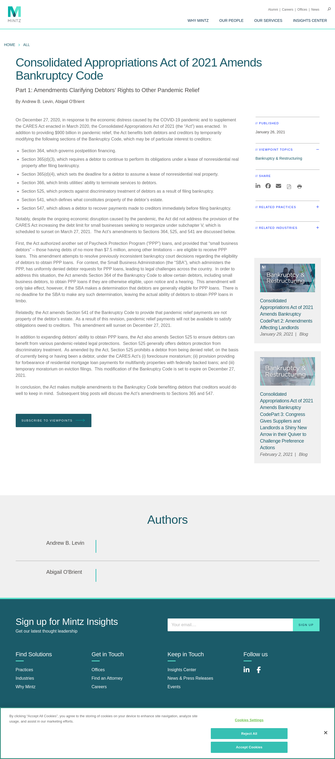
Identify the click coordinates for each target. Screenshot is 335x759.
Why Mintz (198, 20)
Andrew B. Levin (37, 101)
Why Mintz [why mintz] (26, 686)
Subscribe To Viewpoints (54, 420)
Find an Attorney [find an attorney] (107, 678)
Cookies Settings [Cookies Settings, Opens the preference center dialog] (249, 720)
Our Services (268, 20)
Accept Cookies (249, 747)
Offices (302, 9)
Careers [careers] (99, 686)
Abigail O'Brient (69, 101)
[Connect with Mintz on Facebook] (262, 673)
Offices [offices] (98, 669)
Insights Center (310, 20)
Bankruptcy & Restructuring (279, 158)
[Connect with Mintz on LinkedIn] (249, 673)
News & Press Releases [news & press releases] (190, 678)
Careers (287, 9)
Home (9, 45)
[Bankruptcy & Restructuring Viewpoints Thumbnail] (287, 278)
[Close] (326, 733)
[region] (167, 733)
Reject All (249, 734)
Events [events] (174, 686)
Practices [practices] (24, 669)
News (315, 9)
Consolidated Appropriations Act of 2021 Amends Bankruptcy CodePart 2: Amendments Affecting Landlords (286, 314)
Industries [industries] (25, 678)
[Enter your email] (244, 624)
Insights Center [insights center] (182, 669)
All (26, 45)
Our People (231, 20)
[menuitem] (198, 20)
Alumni (273, 9)
